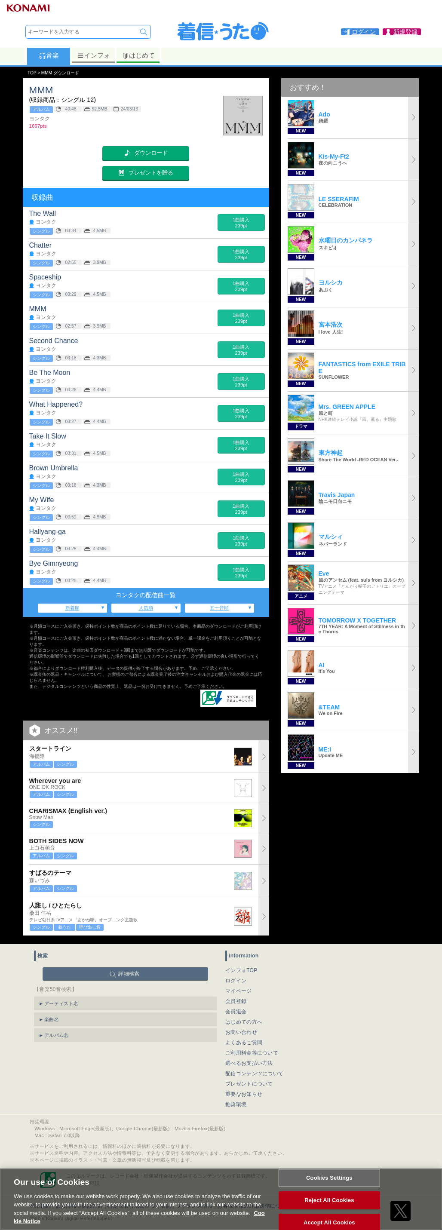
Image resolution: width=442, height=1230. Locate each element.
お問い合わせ (241, 1032)
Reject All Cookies (329, 1207)
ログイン (235, 981)
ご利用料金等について (251, 1053)
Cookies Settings (329, 1184)
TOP (32, 73)
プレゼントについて (249, 1084)
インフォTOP (241, 970)
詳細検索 (128, 974)
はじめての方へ (243, 1022)
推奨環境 (235, 1104)
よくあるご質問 (243, 1043)
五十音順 (219, 607)
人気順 (146, 607)
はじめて (138, 55)
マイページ (238, 991)
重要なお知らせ (243, 1094)
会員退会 (235, 1012)
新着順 (72, 607)
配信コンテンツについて (254, 1073)
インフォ (93, 55)
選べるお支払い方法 (249, 1063)
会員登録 (235, 1001)
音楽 (49, 55)
